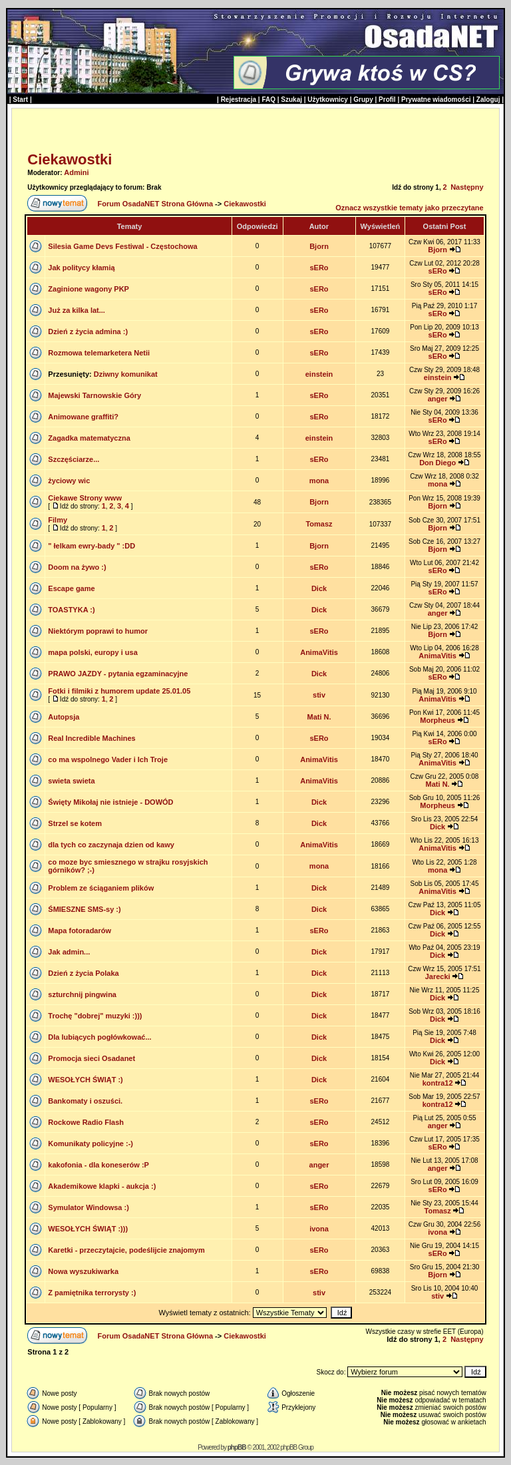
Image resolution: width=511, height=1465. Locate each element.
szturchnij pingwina (82, 994)
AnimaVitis (319, 652)
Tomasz (318, 524)
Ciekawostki (69, 159)
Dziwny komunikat (126, 374)
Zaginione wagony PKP (88, 289)
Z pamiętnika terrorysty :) (92, 1293)
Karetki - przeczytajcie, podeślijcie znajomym (126, 1250)
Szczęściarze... (73, 459)
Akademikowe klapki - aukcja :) (102, 1186)
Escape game (71, 588)
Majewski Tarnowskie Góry (94, 395)
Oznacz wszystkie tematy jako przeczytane (409, 208)
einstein (319, 374)
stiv (319, 695)
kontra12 (438, 1083)
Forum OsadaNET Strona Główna (155, 204)
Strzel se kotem (75, 823)
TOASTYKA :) (71, 610)
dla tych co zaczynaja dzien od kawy (111, 845)
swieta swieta (71, 781)
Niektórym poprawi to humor (98, 631)
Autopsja (63, 717)
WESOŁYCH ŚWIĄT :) (85, 1080)
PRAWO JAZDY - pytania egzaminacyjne (118, 674)
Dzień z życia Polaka (83, 973)
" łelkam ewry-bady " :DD (91, 546)
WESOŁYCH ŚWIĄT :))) (88, 1229)
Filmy (57, 520)
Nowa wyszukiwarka (83, 1271)
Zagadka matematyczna (89, 438)
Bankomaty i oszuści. (85, 1101)
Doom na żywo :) (77, 567)
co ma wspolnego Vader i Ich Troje (108, 759)
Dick (319, 588)
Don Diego (437, 463)
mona (319, 481)
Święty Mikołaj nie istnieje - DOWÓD (110, 802)
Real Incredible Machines (91, 738)
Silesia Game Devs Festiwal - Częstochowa (122, 246)
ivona (319, 1229)
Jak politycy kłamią (81, 268)
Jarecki (437, 976)
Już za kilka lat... (76, 310)
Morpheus (437, 720)
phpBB (237, 1447)
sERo (318, 268)
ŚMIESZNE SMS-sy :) (84, 909)
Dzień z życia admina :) (88, 331)
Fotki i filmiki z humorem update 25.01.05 (119, 691)
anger (438, 399)
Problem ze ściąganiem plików (101, 888)
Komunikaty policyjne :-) (90, 1144)
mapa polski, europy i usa (93, 652)
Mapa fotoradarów (79, 931)
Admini (76, 172)
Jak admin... (69, 952)
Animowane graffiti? (83, 417)
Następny (467, 187)
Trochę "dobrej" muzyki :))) (95, 1016)
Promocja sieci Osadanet (91, 1058)
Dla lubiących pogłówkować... (99, 1037)
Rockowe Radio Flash (86, 1122)
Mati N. (319, 717)
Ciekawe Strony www (85, 498)
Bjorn (319, 246)
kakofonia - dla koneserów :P (98, 1165)
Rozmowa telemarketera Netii (99, 353)
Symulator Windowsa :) (88, 1207)
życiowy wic (69, 481)
